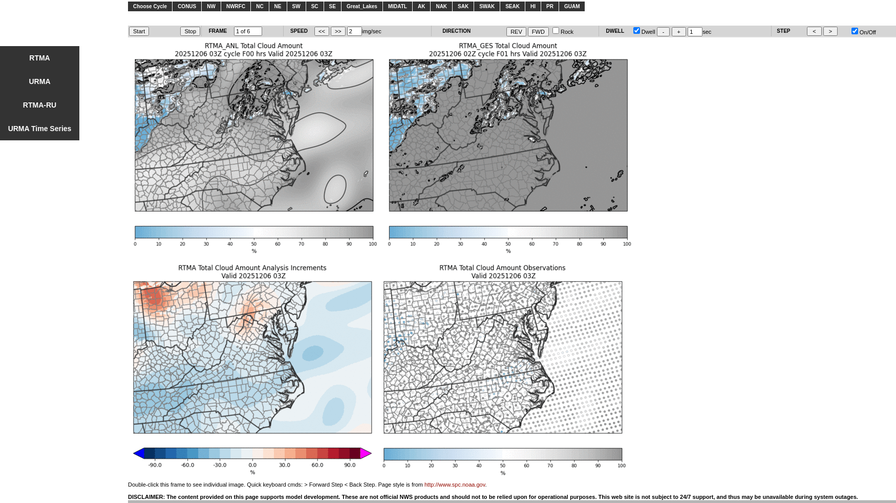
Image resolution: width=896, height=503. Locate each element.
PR (549, 6)
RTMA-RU (39, 105)
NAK (441, 6)
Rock (562, 32)
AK (421, 6)
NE (278, 6)
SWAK (487, 6)
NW (211, 6)
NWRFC (235, 6)
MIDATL (397, 6)
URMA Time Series (40, 128)
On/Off (863, 32)
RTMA (39, 58)
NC (259, 6)
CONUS (187, 6)
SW (296, 6)
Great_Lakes (362, 6)
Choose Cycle (150, 6)
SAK (463, 6)
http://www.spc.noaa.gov (454, 484)
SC (314, 6)
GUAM (572, 6)
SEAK (512, 6)
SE (332, 6)
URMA (40, 81)
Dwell (644, 32)
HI (533, 6)
